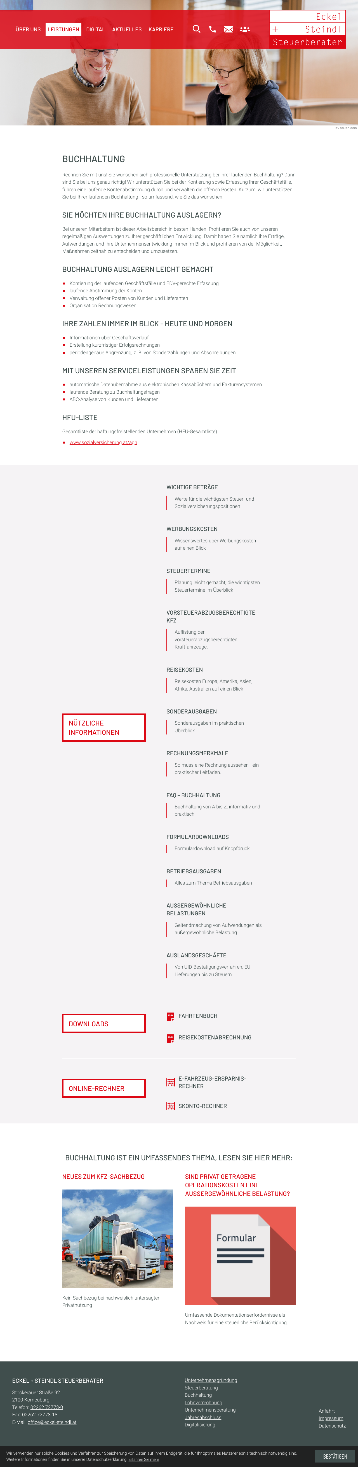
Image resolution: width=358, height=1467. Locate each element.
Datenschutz (332, 1426)
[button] (211, 29)
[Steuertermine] (214, 581)
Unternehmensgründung (211, 1381)
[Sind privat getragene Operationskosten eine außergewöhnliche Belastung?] (240, 1251)
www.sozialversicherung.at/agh (103, 443)
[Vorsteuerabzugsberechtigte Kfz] (214, 630)
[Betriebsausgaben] (214, 878)
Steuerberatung (201, 1388)
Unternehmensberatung (210, 1411)
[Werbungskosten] (214, 540)
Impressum (331, 1419)
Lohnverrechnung (203, 1403)
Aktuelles (127, 29)
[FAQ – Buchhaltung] (214, 806)
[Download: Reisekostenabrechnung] (214, 1038)
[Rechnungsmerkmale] (214, 764)
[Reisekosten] (214, 680)
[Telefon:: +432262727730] (46, 1408)
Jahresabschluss (203, 1418)
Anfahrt (327, 1412)
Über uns (28, 29)
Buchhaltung (198, 1396)
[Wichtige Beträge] (214, 498)
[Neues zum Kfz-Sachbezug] (117, 1243)
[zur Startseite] (307, 29)
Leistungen (63, 29)
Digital (95, 29)
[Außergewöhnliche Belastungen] (214, 920)
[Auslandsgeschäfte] (214, 966)
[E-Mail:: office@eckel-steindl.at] (228, 29)
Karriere (161, 29)
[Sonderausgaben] (214, 722)
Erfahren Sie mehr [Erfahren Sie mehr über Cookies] (144, 1459)
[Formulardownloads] (214, 843)
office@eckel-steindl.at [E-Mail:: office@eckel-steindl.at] (52, 1423)
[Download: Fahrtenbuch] (214, 1017)
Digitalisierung (200, 1425)
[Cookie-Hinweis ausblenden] (335, 1456)
